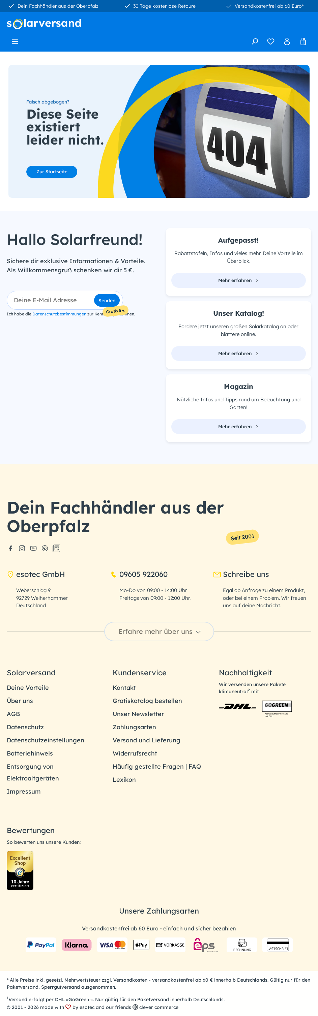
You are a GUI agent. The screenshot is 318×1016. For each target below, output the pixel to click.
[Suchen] (255, 41)
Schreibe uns (241, 574)
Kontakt (124, 687)
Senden (106, 301)
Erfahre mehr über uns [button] (160, 631)
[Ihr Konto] (287, 41)
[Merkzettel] (271, 41)
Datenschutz (25, 727)
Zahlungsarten (134, 727)
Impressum (24, 791)
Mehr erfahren (238, 280)
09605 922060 (139, 574)
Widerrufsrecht (135, 753)
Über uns (20, 701)
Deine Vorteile (28, 687)
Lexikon (124, 779)
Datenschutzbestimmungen (59, 313)
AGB (13, 714)
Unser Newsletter (138, 714)
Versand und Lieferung (146, 740)
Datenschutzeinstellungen (45, 740)
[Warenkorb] (303, 41)
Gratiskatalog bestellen (147, 701)
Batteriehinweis (30, 753)
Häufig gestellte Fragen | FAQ (157, 766)
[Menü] (15, 39)
